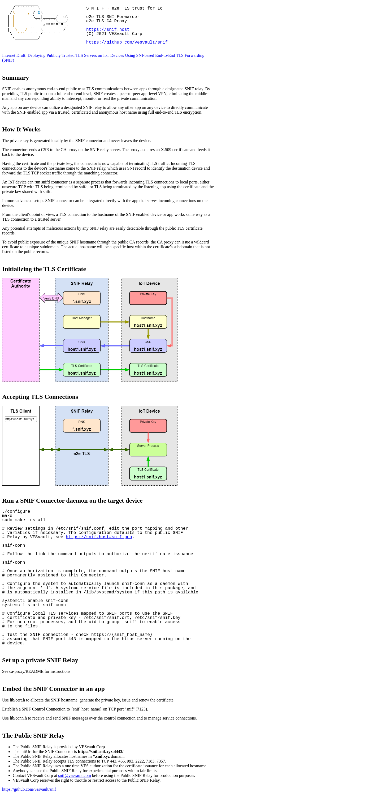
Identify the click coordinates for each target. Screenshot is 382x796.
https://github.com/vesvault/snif (127, 42)
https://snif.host (107, 30)
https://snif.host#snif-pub (99, 537)
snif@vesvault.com (74, 775)
